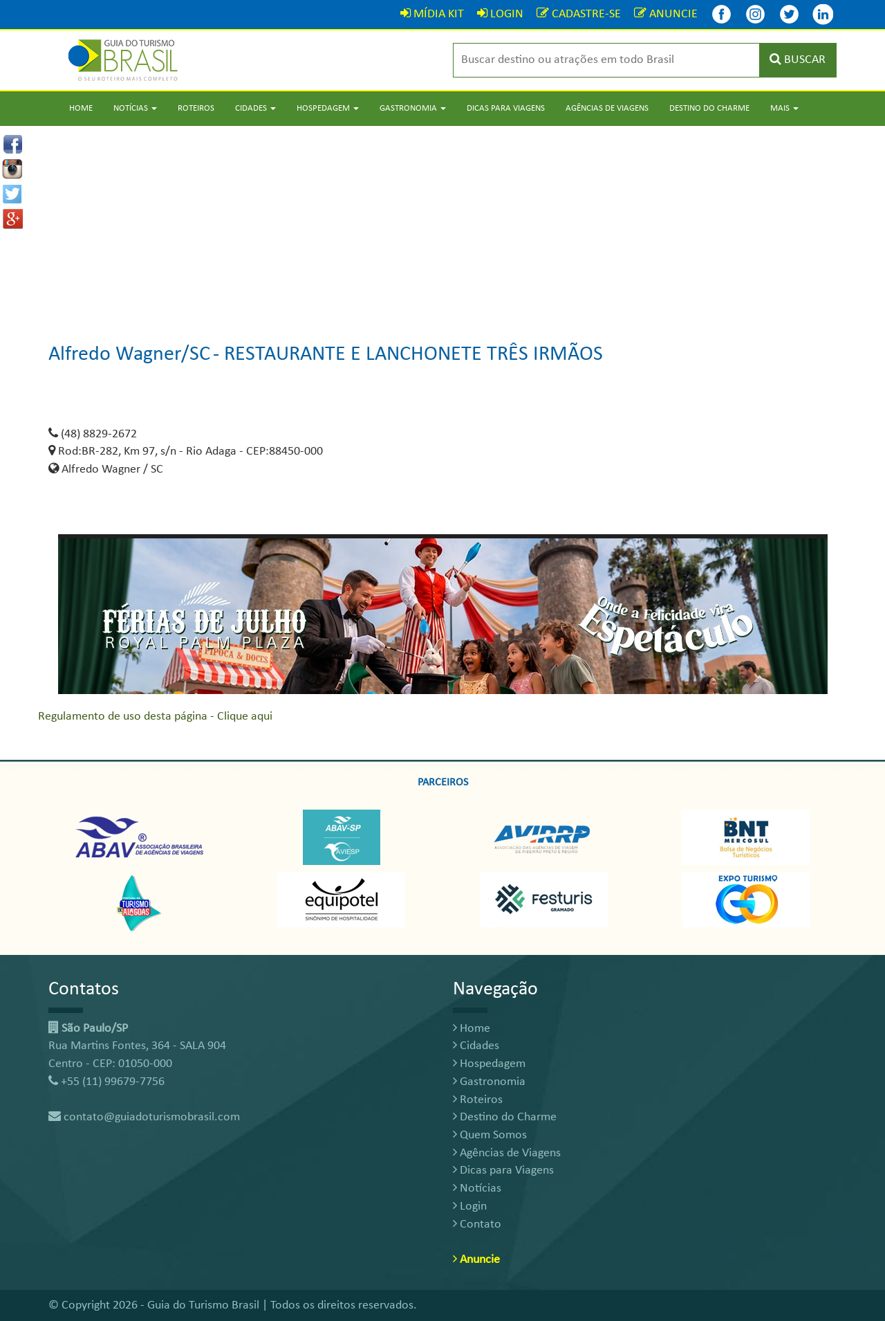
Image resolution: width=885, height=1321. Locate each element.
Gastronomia (489, 1081)
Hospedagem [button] (328, 108)
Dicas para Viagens (506, 108)
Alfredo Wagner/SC (129, 354)
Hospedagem (489, 1064)
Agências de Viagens (607, 108)
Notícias (477, 1188)
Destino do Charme (709, 108)
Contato (477, 1224)
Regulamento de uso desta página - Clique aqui (155, 716)
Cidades (476, 1046)
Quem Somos (490, 1135)
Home (81, 108)
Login (470, 1206)
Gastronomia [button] (413, 108)
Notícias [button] (135, 108)
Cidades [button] (255, 108)
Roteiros (196, 108)
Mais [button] (784, 108)
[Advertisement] (442, 223)
